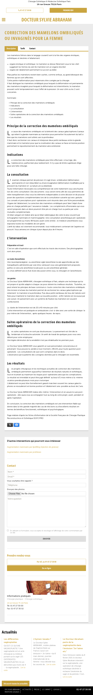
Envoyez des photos (16, 489)
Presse (36, 689)
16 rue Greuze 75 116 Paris (17, 603)
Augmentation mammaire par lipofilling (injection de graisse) (32, 447)
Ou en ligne (46, 568)
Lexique (56, 689)
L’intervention (16, 111)
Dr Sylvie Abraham (12, 689)
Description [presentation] (11, 48)
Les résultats (15, 117)
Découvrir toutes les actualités (16, 683)
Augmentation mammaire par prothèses (24, 452)
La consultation (17, 108)
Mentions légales (12, 692)
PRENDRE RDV (68, 10)
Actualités (26, 689)
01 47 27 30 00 (24, 10)
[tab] (11, 48)
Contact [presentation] (32, 48)
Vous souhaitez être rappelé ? (20, 481)
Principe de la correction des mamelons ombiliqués (32, 103)
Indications (15, 106)
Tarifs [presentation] (22, 48)
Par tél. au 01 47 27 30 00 (46, 561)
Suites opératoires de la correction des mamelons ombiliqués (36, 114)
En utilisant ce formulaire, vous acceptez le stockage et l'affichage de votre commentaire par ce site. (46, 532)
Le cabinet (46, 689)
